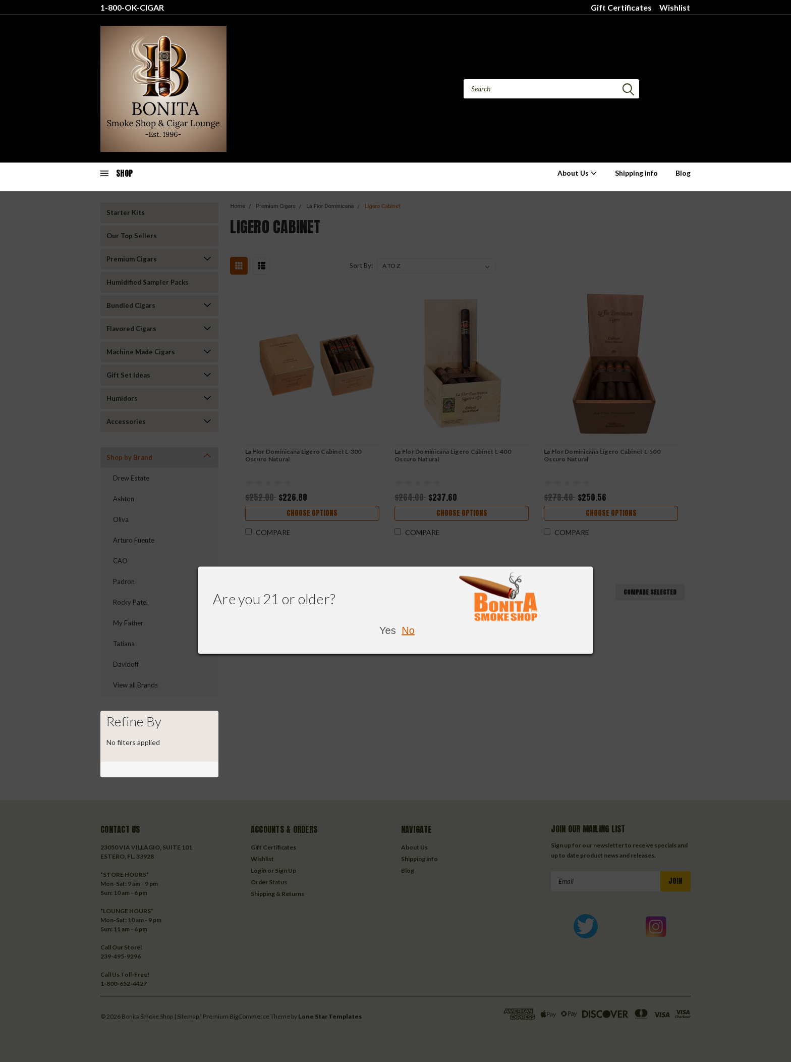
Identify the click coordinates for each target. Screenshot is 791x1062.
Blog (683, 173)
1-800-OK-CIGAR (132, 7)
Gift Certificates (621, 7)
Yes (387, 629)
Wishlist (674, 7)
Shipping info (636, 173)
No (408, 629)
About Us (577, 173)
